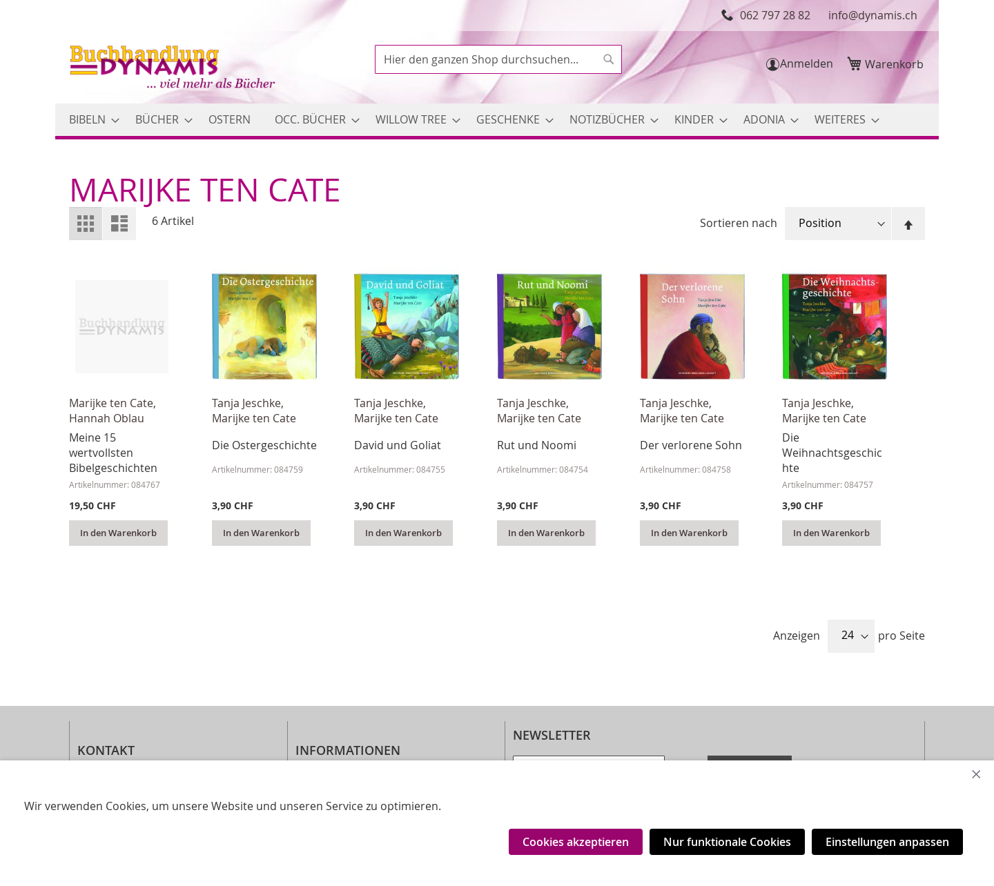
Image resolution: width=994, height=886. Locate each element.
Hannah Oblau (106, 418)
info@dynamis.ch (872, 15)
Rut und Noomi (536, 445)
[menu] (497, 120)
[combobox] (498, 59)
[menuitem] (90, 120)
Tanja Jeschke (246, 403)
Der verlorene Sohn (691, 445)
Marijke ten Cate (111, 403)
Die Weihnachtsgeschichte (832, 452)
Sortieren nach (738, 222)
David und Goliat (397, 445)
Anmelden (806, 63)
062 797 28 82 (775, 15)
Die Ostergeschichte (264, 445)
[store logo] (173, 68)
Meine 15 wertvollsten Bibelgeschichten (113, 452)
